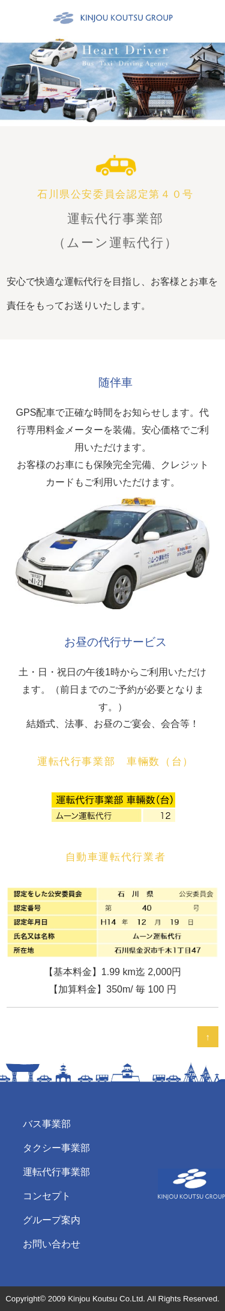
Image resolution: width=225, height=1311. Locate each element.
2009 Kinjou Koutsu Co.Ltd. (96, 1298)
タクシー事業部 (56, 1148)
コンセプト (47, 1196)
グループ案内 (51, 1220)
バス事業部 (47, 1124)
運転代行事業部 (56, 1172)
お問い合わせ (51, 1244)
